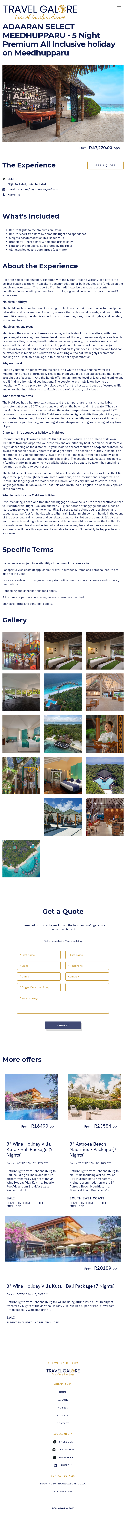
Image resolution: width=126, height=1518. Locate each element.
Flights (63, 1415)
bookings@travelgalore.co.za (63, 1483)
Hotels (63, 1407)
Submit (63, 1025)
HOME (63, 1391)
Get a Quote (105, 165)
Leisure (63, 1399)
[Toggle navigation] (118, 8)
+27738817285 (63, 1491)
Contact (63, 1423)
